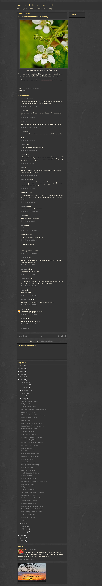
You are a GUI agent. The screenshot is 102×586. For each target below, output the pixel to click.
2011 (22, 380)
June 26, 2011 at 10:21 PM (29, 211)
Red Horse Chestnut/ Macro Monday (32, 498)
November (25, 385)
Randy (23, 145)
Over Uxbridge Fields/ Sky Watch (31, 511)
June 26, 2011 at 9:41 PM (29, 163)
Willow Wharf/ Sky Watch (29, 429)
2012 (22, 377)
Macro (25, 90)
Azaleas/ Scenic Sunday (29, 500)
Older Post (62, 336)
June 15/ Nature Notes (28, 462)
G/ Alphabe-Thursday (28, 517)
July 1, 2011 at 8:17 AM (28, 324)
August (24, 393)
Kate (22, 167)
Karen (23, 110)
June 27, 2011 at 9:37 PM (29, 305)
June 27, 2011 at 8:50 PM (29, 295)
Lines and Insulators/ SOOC (30, 503)
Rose (23, 290)
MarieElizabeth (26, 299)
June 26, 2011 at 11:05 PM (29, 221)
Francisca (24, 257)
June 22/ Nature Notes (28, 434)
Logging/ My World (27, 467)
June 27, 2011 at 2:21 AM (29, 240)
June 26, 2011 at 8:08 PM (29, 150)
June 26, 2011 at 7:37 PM (29, 106)
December (25, 382)
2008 (22, 541)
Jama (23, 225)
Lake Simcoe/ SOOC (28, 448)
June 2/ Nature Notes (28, 514)
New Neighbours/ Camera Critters (32, 506)
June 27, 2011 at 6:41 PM (29, 286)
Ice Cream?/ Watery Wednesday (31, 437)
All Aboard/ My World (28, 412)
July (23, 396)
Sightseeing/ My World (28, 495)
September (25, 390)
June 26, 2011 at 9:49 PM (29, 188)
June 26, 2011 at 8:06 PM (29, 140)
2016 (22, 366)
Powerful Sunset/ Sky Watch (30, 456)
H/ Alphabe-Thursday (28, 487)
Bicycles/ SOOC (26, 420)
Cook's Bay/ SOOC (27, 476)
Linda (23, 215)
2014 (22, 371)
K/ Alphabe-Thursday (28, 404)
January (24, 532)
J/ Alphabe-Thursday (27, 431)
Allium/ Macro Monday (28, 470)
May (23, 520)
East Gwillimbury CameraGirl (35, 5)
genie (23, 154)
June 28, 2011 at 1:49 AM (29, 314)
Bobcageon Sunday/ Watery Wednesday (34, 409)
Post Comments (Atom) (46, 341)
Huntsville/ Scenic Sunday (29, 418)
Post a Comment (25, 328)
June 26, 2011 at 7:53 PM (29, 127)
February (25, 529)
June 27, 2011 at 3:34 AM (29, 253)
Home (42, 336)
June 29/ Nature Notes (28, 406)
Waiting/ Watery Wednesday (30, 464)
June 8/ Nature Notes (28, 489)
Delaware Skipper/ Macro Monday (32, 442)
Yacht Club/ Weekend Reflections (31, 509)
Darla (23, 131)
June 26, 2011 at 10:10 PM (29, 202)
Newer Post (22, 336)
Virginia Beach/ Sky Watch (29, 401)
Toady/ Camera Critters (28, 451)
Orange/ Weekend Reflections (30, 453)
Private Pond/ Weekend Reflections (32, 426)
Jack (22, 122)
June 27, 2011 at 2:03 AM (29, 230)
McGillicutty (25, 179)
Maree (23, 309)
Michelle (24, 206)
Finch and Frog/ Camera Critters (31, 423)
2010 (22, 535)
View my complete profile (26, 559)
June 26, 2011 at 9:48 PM (29, 175)
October (24, 387)
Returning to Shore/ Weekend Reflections (34, 481)
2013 (22, 374)
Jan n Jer (24, 269)
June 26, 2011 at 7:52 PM (29, 117)
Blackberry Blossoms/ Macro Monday (33, 415)
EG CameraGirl (31, 550)
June (23, 399)
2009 (22, 538)
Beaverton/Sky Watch (28, 484)
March (24, 526)
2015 (22, 368)
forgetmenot (25, 278)
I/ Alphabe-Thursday (27, 459)
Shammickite (25, 99)
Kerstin (23, 318)
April (23, 523)
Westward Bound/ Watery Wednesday (33, 492)
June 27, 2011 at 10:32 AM (29, 274)
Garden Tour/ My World (28, 440)
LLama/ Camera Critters (28, 478)
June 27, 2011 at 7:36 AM (29, 265)
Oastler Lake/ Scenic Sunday (30, 473)
